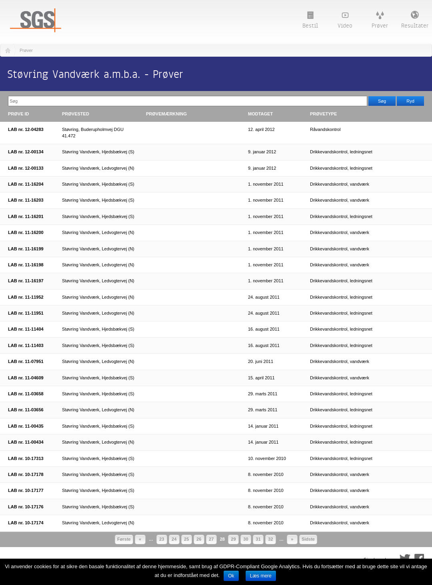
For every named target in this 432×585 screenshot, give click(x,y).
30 (245, 539)
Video (345, 20)
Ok (231, 576)
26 (198, 539)
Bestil (310, 20)
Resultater (414, 20)
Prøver (380, 20)
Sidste (308, 539)
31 (258, 539)
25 (186, 539)
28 (222, 539)
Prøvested (75, 113)
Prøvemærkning (166, 113)
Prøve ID (18, 113)
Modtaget (260, 113)
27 (211, 539)
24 (174, 539)
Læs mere (261, 576)
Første (124, 539)
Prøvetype (323, 113)
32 (270, 539)
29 (233, 539)
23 (161, 539)
